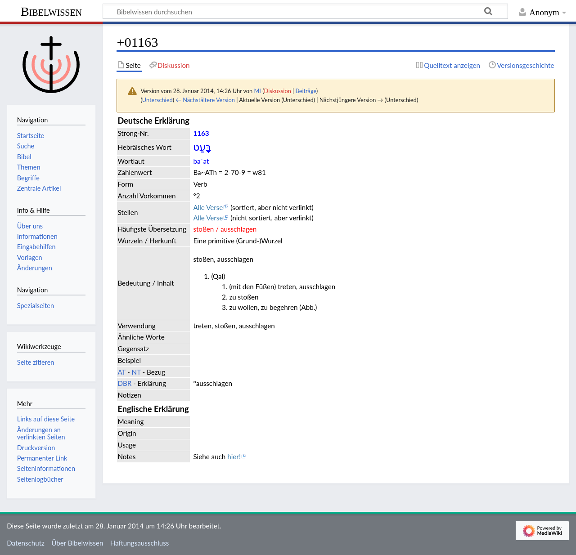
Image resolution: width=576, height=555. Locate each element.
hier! (234, 456)
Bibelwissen (51, 11)
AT (121, 372)
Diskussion (277, 90)
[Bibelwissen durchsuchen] (305, 11)
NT (136, 372)
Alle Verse (208, 207)
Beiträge (306, 90)
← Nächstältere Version (205, 99)
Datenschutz (26, 543)
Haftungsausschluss (139, 543)
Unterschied (157, 99)
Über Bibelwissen (77, 543)
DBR (124, 383)
